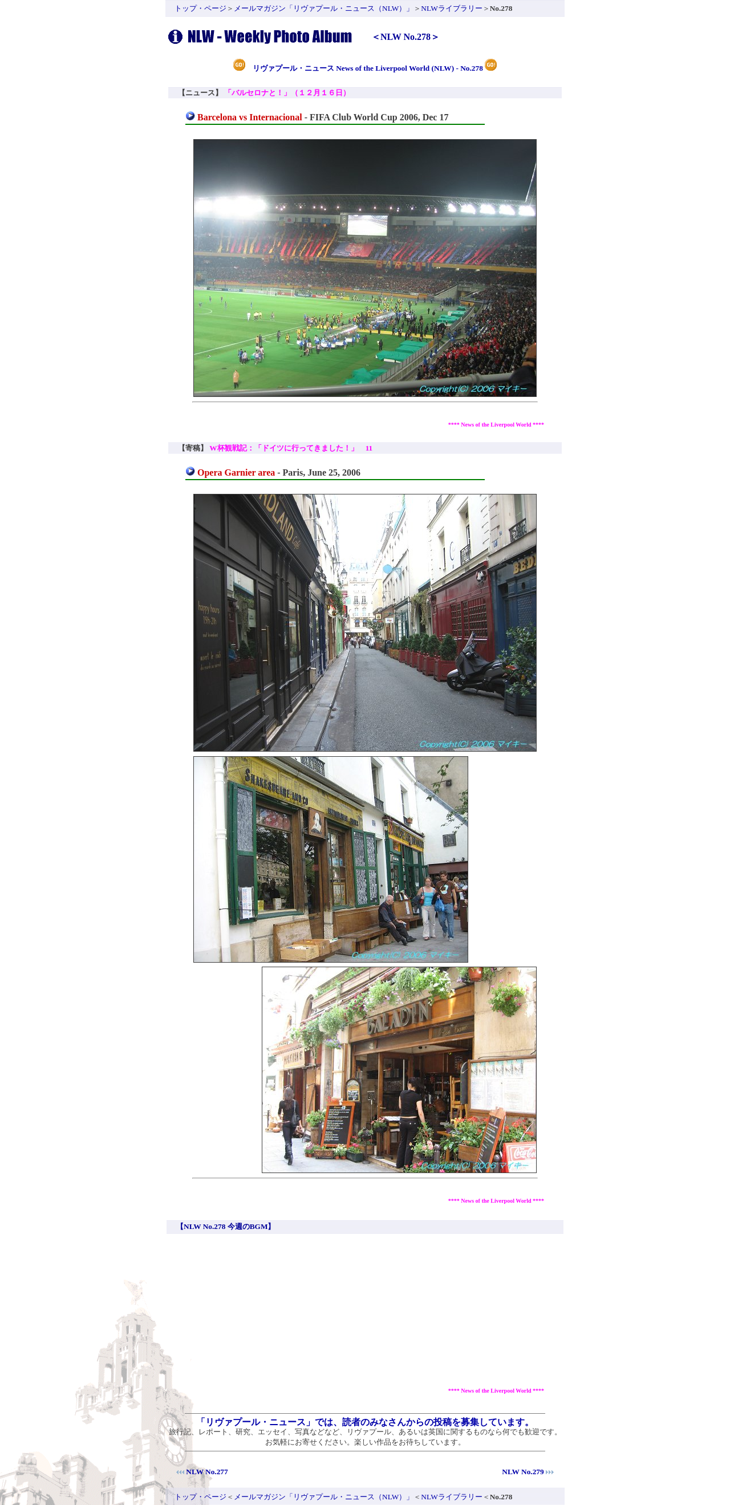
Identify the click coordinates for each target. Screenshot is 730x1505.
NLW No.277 (207, 1471)
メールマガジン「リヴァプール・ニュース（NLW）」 (323, 8)
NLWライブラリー (451, 8)
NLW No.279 (523, 1471)
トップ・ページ (200, 8)
